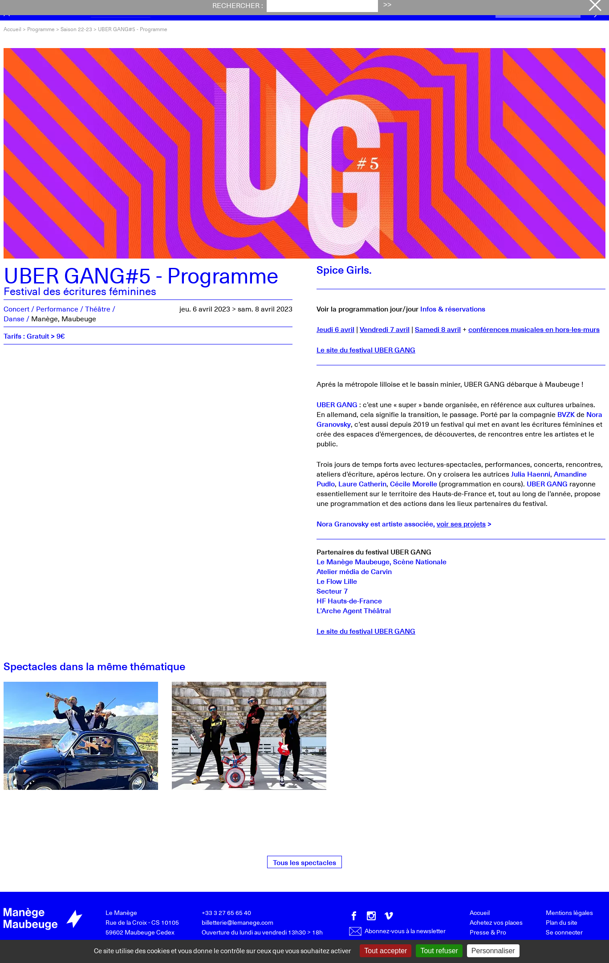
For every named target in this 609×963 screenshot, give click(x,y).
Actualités (244, 10)
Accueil (12, 29)
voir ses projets (461, 523)
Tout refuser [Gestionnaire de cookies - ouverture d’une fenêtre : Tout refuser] (439, 951)
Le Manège (121, 912)
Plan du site (561, 922)
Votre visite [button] (301, 10)
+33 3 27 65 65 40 (226, 912)
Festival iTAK (184, 10)
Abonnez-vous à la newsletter (397, 930)
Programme (121, 10)
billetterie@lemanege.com (237, 922)
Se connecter (564, 932)
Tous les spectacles (304, 862)
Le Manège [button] (360, 10)
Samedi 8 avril (438, 329)
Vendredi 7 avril (385, 329)
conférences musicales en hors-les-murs (534, 329)
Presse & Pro (488, 932)
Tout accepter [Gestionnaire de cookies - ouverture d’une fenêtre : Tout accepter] (385, 951)
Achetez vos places (538, 10)
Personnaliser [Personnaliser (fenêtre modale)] (493, 951)
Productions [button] (421, 10)
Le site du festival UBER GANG (366, 349)
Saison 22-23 (76, 29)
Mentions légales (569, 912)
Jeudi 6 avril (335, 329)
